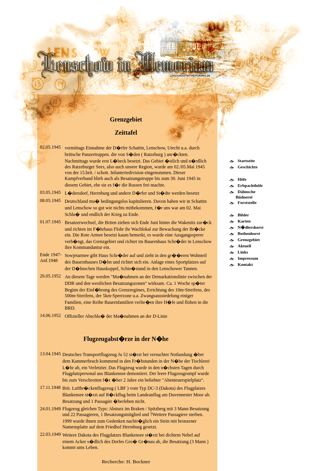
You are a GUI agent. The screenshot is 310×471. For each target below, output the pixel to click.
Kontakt (245, 264)
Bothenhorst (249, 233)
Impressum (248, 258)
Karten (244, 221)
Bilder (243, 214)
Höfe (242, 179)
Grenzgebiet (249, 239)
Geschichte (247, 166)
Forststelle (247, 202)
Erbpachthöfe (250, 185)
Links (243, 252)
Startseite (246, 160)
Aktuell (244, 245)
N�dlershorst (251, 227)
